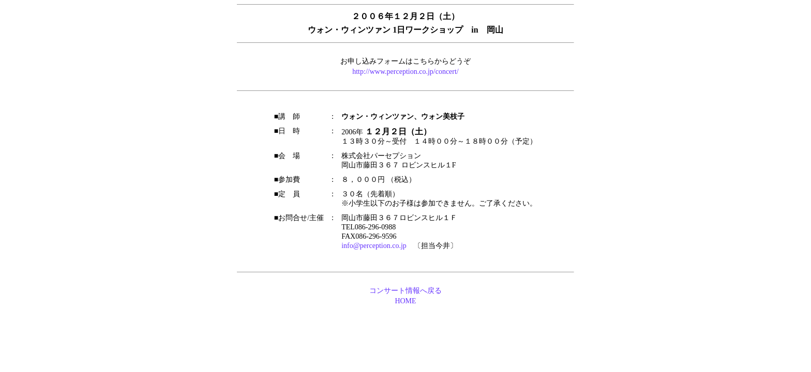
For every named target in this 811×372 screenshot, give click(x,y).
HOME (405, 301)
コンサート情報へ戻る (405, 291)
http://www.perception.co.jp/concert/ (405, 71)
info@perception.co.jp (374, 246)
